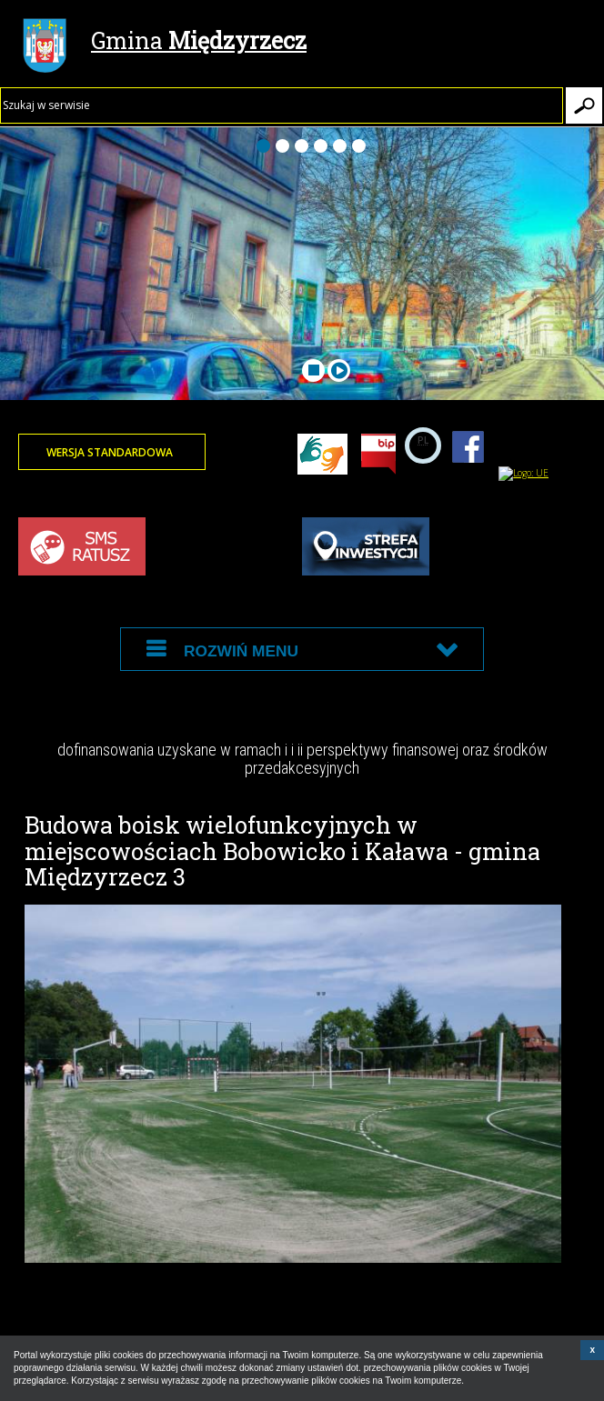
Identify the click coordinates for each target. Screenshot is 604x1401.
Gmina (165, 42)
